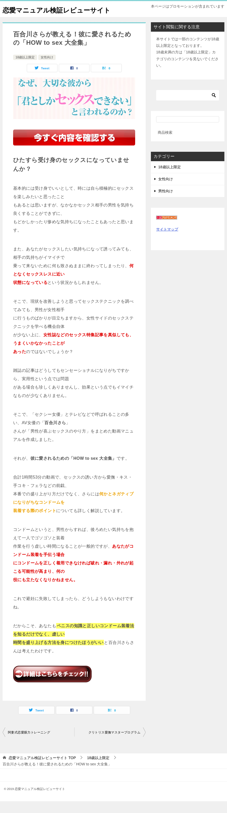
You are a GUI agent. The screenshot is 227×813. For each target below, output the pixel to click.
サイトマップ (167, 241)
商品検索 (165, 144)
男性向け (165, 203)
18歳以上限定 (25, 69)
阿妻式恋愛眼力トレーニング (29, 744)
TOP (42, 769)
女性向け (47, 69)
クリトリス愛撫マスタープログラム (114, 744)
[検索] (187, 107)
